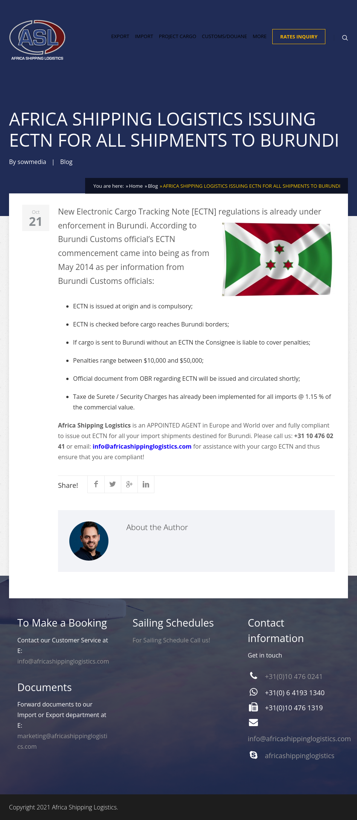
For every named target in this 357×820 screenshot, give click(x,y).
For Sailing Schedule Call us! (171, 640)
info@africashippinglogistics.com (142, 446)
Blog (66, 162)
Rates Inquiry (298, 36)
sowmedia (32, 162)
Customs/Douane (224, 36)
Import (144, 36)
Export (120, 36)
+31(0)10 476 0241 (294, 676)
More (260, 36)
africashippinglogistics (300, 755)
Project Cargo (177, 36)
